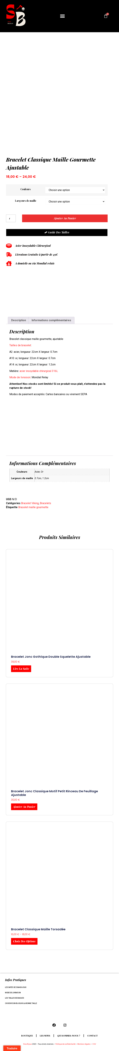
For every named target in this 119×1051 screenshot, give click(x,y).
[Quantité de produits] (11, 218)
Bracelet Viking (30, 503)
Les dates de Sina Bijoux (15, 987)
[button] (62, 16)
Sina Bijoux (27, 1044)
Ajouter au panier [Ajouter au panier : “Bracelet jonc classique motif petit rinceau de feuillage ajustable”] (24, 806)
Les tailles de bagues (14, 998)
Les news (45, 1035)
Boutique (27, 1035)
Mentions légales (84, 1044)
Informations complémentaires (51, 320)
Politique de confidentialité (65, 1044)
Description (18, 320)
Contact (92, 1035)
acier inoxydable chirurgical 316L (39, 371)
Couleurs (25, 189)
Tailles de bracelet (20, 345)
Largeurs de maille (25, 200)
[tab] (18, 320)
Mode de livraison (19, 377)
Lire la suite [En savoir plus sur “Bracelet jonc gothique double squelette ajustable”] (21, 668)
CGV (94, 1044)
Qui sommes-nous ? (68, 1035)
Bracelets (45, 503)
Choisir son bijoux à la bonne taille (21, 1003)
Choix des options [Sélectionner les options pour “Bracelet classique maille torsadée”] (24, 941)
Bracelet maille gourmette (33, 507)
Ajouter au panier (65, 218)
